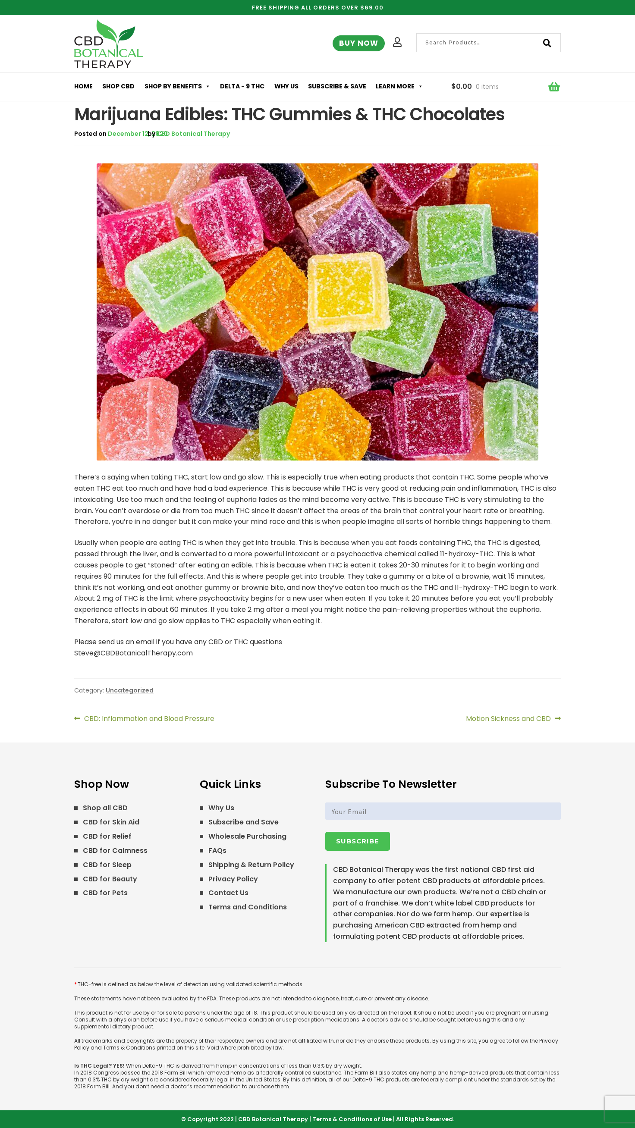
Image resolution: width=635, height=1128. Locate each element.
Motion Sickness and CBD (508, 718)
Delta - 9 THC (242, 86)
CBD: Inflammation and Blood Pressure (149, 718)
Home (83, 86)
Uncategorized (130, 690)
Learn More (399, 86)
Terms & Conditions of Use (352, 1119)
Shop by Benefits (178, 86)
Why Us (286, 86)
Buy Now (358, 43)
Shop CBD (118, 86)
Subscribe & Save (337, 86)
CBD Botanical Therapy (193, 133)
